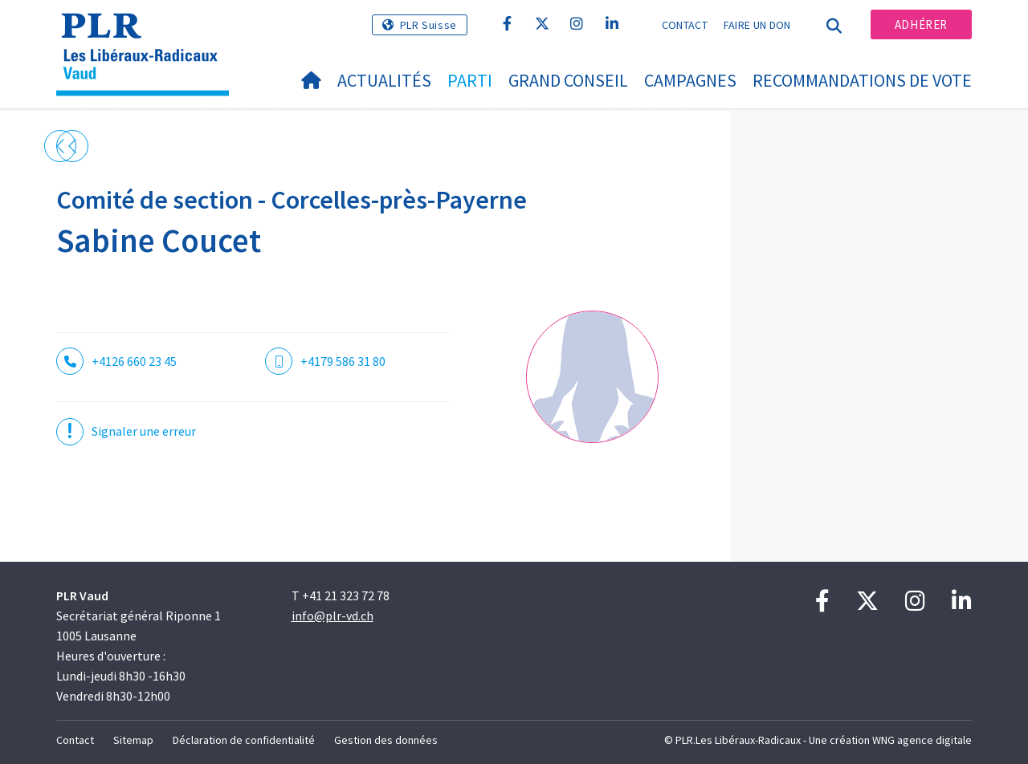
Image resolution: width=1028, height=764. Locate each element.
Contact (685, 25)
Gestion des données (386, 740)
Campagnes (690, 80)
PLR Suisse (428, 25)
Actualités (384, 80)
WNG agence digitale (922, 740)
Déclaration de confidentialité (244, 740)
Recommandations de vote (862, 80)
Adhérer (921, 24)
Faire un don (757, 25)
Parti (469, 80)
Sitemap (133, 740)
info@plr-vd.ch (332, 616)
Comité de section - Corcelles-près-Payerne (291, 200)
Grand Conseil (568, 80)
